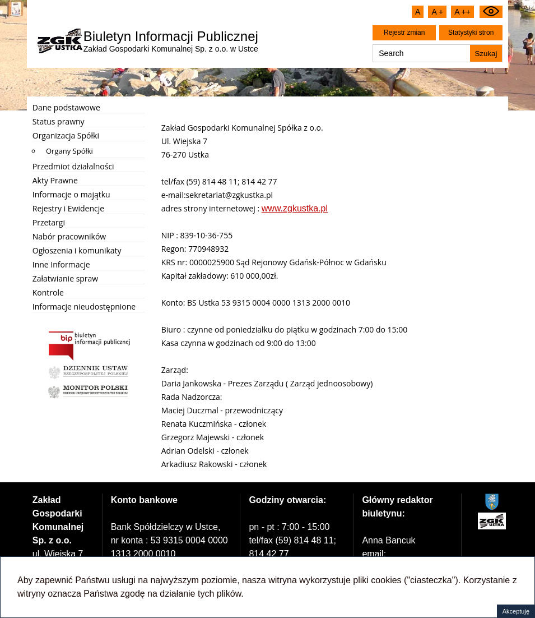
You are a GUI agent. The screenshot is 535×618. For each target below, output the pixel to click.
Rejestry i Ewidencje (68, 208)
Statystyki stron (471, 32)
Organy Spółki (69, 151)
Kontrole (48, 292)
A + (437, 11)
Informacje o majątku (71, 194)
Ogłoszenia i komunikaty (77, 250)
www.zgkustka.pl (295, 208)
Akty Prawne (55, 180)
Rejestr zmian (404, 32)
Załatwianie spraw (65, 278)
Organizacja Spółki (65, 135)
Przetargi (48, 222)
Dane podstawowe (66, 107)
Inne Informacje (61, 264)
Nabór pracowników (69, 236)
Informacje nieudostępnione (84, 306)
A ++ (462, 11)
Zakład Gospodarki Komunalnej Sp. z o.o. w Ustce (170, 41)
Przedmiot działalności (73, 166)
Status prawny (58, 121)
